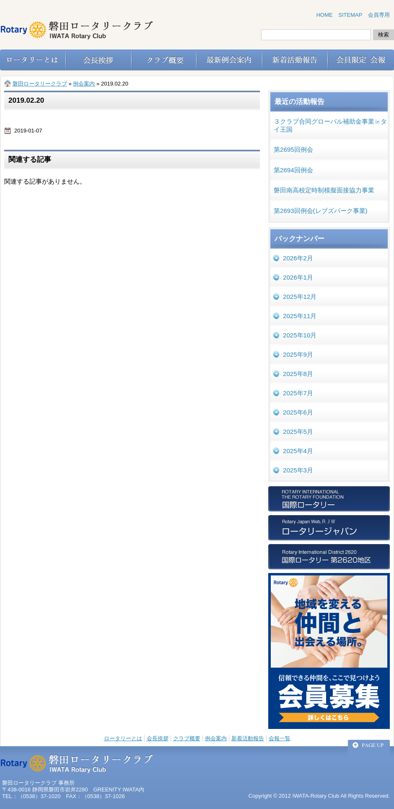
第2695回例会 (293, 149)
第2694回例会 (293, 170)
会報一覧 (279, 738)
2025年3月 (298, 470)
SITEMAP (350, 15)
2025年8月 (298, 373)
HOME (324, 15)
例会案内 (216, 738)
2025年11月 (299, 315)
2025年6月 (298, 412)
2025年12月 (299, 296)
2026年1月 (298, 277)
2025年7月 (298, 393)
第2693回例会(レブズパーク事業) (321, 210)
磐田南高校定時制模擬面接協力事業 (324, 190)
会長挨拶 (157, 738)
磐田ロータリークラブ (40, 83)
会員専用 (379, 15)
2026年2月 (298, 258)
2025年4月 (298, 450)
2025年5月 (298, 431)
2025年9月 (298, 354)
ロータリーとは (123, 738)
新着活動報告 (247, 738)
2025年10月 (299, 335)
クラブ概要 (186, 738)
